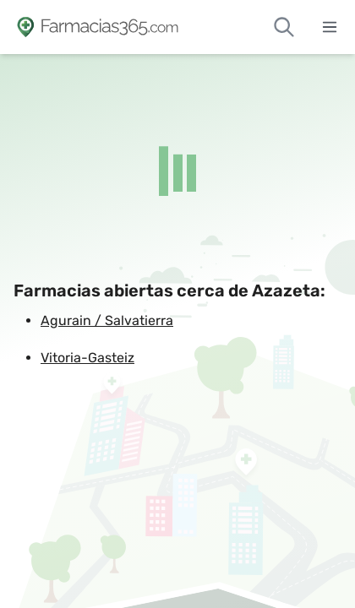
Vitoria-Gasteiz (87, 358)
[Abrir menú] (329, 27)
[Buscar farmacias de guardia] (284, 27)
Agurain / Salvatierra (107, 320)
